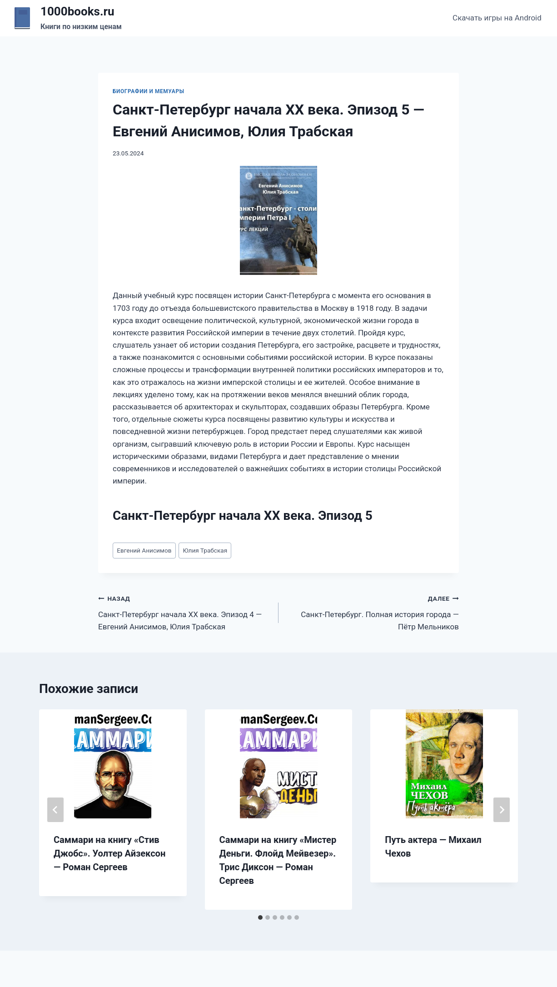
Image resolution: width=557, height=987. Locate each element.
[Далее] (501, 810)
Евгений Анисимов (144, 550)
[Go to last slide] (55, 810)
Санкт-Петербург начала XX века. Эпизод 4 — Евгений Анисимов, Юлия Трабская (184, 611)
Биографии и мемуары (148, 91)
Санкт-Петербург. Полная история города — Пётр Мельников (372, 611)
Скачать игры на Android (497, 17)
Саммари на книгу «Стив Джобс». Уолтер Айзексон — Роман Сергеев (109, 853)
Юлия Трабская (205, 550)
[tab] (260, 917)
